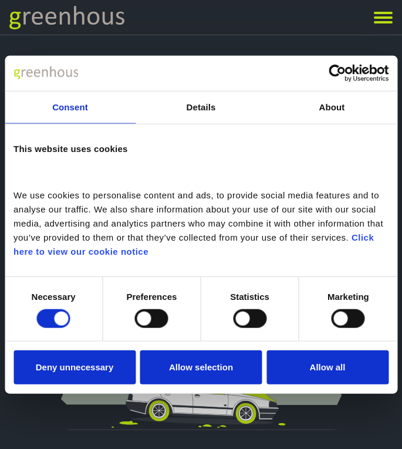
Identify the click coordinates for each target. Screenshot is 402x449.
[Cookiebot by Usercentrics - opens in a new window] (337, 73)
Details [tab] (201, 107)
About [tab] (332, 107)
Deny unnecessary (75, 367)
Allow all (328, 367)
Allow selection (201, 367)
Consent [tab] (70, 107)
